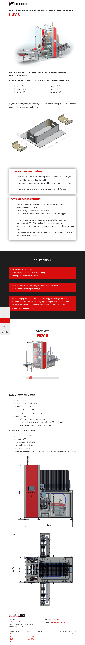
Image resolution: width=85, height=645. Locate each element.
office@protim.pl (58, 623)
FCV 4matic (31, 634)
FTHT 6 (5, 310)
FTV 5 (4, 326)
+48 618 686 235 (56, 620)
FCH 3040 (30, 636)
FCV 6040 (30, 639)
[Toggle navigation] (72, 3)
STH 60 (5, 332)
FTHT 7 (5, 315)
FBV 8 (4, 321)
